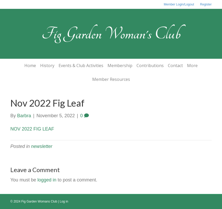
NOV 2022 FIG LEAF (32, 129)
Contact (175, 65)
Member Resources (111, 79)
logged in (46, 179)
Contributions (150, 65)
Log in (64, 201)
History (47, 65)
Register (206, 4)
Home (30, 65)
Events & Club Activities (81, 65)
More (192, 65)
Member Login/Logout (179, 4)
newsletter (41, 146)
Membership (120, 65)
